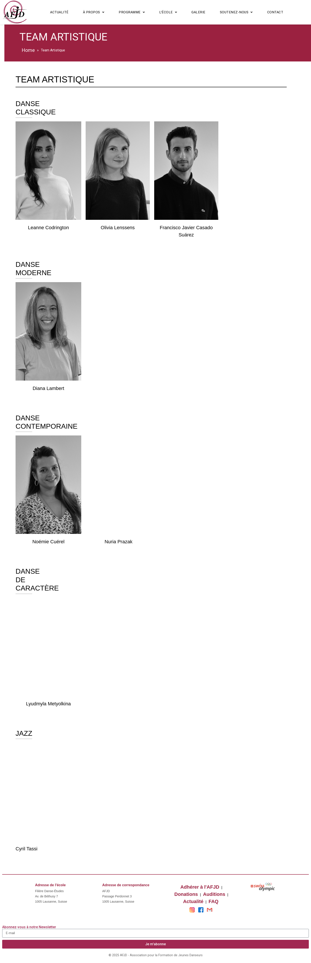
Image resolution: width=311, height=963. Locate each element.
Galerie (198, 12)
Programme (132, 12)
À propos (93, 12)
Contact (275, 12)
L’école (168, 12)
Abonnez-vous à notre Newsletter (29, 927)
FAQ (213, 901)
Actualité (59, 12)
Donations (186, 894)
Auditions (214, 894)
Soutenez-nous (236, 12)
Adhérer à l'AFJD (199, 887)
